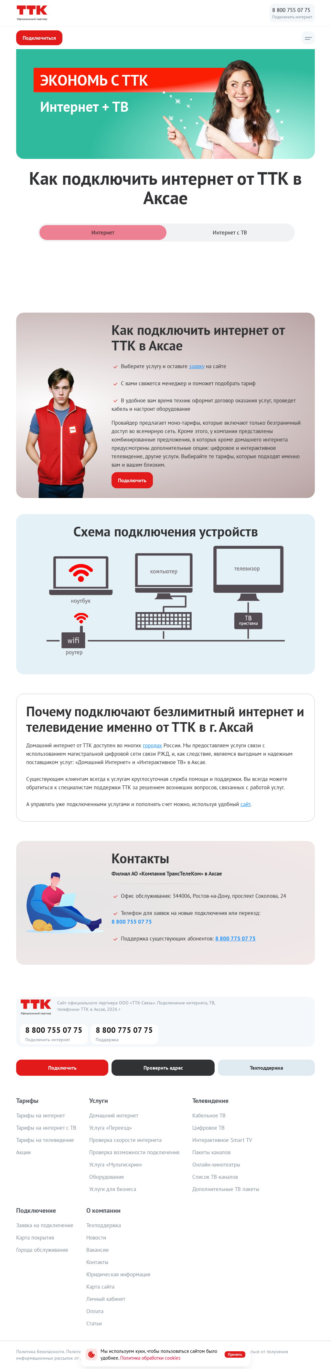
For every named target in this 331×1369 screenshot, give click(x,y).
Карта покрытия (35, 1237)
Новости (96, 1237)
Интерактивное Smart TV (222, 1140)
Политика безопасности (40, 1351)
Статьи (94, 1323)
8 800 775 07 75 (235, 938)
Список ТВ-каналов (215, 1176)
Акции (23, 1152)
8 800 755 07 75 (291, 10)
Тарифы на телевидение (45, 1140)
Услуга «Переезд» (110, 1127)
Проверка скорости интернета (125, 1140)
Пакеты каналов (211, 1152)
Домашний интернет (113, 1115)
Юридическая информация (118, 1274)
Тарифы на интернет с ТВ (46, 1127)
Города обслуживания (42, 1249)
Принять (235, 1354)
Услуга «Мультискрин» (115, 1164)
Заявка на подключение (44, 1225)
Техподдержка (103, 1225)
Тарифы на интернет (40, 1115)
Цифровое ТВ (208, 1127)
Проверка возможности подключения (134, 1152)
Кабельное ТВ (209, 1115)
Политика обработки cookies (150, 1358)
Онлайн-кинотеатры (216, 1164)
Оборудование (106, 1176)
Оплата (94, 1311)
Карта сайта (100, 1286)
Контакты (97, 1262)
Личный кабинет (105, 1298)
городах (152, 745)
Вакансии (97, 1249)
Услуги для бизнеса (112, 1189)
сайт (245, 804)
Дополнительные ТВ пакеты (225, 1189)
